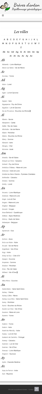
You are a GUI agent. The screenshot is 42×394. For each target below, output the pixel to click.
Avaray (4, 334)
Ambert (4, 164)
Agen (4, 93)
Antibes (4, 216)
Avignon (5, 354)
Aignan (4, 101)
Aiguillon (5, 108)
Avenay (4, 340)
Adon (4, 84)
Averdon (5, 344)
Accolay (5, 76)
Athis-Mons (6, 281)
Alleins (4, 136)
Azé (3, 374)
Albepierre (5, 123)
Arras (4, 269)
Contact (31, 389)
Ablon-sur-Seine (7, 68)
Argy (3, 252)
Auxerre (5, 315)
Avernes (5, 347)
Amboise (5, 171)
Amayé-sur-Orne (8, 161)
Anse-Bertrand (7, 212)
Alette (4, 126)
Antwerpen (6, 222)
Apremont (5, 231)
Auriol (4, 305)
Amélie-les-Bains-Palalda (11, 174)
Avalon (4, 327)
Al (25, 52)
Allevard (5, 143)
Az (31, 56)
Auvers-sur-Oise (7, 309)
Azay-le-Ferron (7, 370)
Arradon (5, 266)
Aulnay (4, 292)
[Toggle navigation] (3, 16)
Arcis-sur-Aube (7, 242)
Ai (21, 52)
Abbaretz (5, 64)
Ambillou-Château (8, 167)
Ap (37, 52)
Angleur (5, 206)
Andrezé (5, 196)
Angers (4, 202)
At (15, 56)
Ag (17, 52)
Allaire (4, 133)
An (33, 52)
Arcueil (4, 246)
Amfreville (5, 177)
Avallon (4, 324)
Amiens (4, 181)
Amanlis (5, 157)
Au (18, 56)
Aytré (4, 362)
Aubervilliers (6, 289)
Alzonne (5, 149)
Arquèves (5, 262)
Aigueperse (6, 104)
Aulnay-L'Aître (7, 295)
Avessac (5, 350)
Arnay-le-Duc (7, 256)
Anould (4, 209)
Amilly (4, 184)
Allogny (5, 146)
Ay (27, 56)
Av (23, 56)
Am (28, 52)
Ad (12, 52)
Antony (4, 219)
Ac (8, 52)
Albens (4, 119)
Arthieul (4, 272)
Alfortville (5, 129)
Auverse (5, 312)
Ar (11, 56)
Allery (4, 139)
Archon (4, 239)
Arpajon (5, 259)
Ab (4, 52)
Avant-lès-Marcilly (8, 330)
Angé (4, 199)
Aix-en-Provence (8, 111)
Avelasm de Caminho (9, 337)
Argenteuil (5, 249)
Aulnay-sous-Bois (8, 299)
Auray (4, 302)
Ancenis (5, 192)
